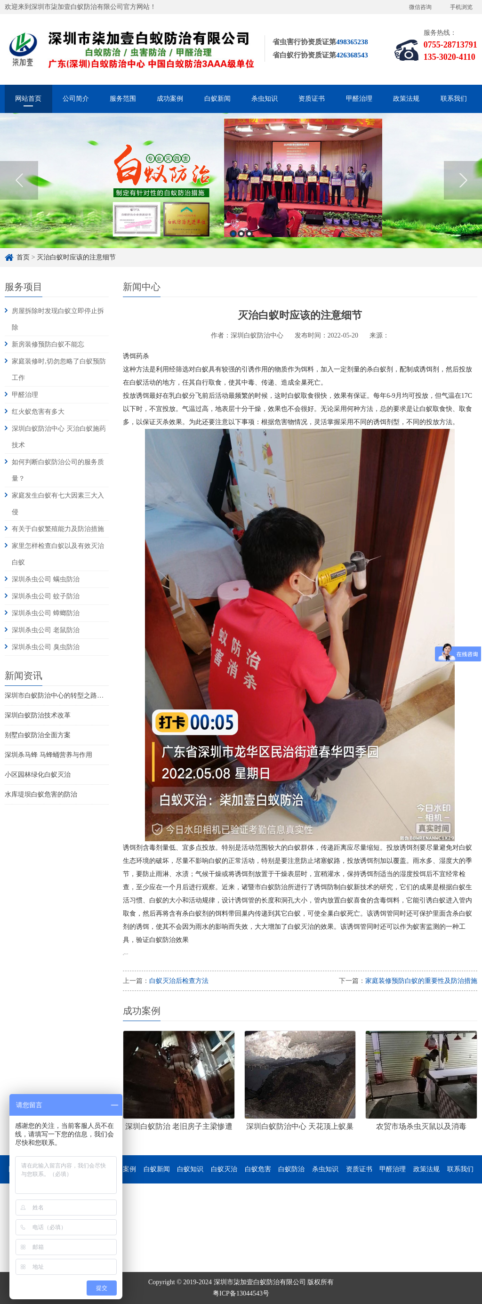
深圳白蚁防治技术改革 (38, 715)
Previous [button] (19, 182)
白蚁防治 (291, 1169)
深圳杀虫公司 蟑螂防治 (46, 613)
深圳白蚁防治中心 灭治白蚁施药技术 (59, 437)
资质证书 (311, 98)
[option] (241, 182)
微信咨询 (420, 7)
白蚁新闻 (217, 98)
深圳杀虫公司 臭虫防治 (46, 647)
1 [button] (233, 235)
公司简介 (76, 98)
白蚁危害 (258, 1169)
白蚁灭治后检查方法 (179, 980)
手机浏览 (461, 7)
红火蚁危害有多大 (38, 411)
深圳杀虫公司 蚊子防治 (46, 596)
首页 (23, 257)
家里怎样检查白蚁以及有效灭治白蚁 (58, 554)
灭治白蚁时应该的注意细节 (76, 257)
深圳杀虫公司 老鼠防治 (46, 630)
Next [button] (463, 182)
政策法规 (406, 98)
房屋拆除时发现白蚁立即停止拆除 (58, 319)
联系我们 (454, 98)
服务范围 (123, 98)
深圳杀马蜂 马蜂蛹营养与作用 (48, 754)
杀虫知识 (264, 98)
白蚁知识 (190, 1169)
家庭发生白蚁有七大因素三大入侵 (58, 503)
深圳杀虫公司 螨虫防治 (46, 579)
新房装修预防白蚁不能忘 (48, 344)
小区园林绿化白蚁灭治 (38, 774)
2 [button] (241, 235)
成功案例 (170, 98)
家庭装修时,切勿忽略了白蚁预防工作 (59, 369)
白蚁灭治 (224, 1169)
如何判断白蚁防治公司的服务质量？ (58, 470)
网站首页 (28, 98)
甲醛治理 (359, 98)
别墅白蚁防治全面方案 (38, 735)
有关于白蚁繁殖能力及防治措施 (58, 528)
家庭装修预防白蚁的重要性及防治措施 (421, 980)
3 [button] (249, 235)
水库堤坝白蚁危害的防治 (41, 794)
